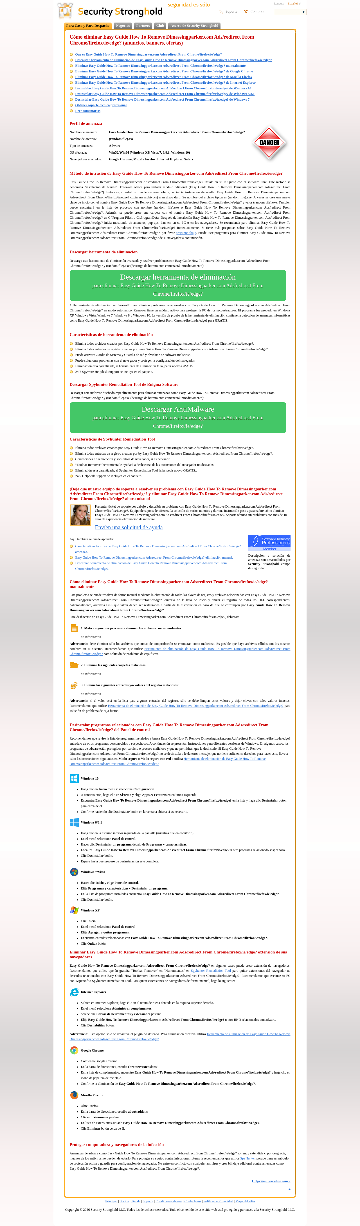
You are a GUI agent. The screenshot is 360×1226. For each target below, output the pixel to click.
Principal (111, 1201)
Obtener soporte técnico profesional (101, 105)
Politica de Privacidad (218, 1201)
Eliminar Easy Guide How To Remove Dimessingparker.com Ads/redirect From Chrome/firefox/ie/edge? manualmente (160, 66)
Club (160, 25)
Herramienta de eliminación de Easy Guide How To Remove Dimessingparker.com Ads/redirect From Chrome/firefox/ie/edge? (196, 706)
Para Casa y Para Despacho (88, 25)
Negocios (123, 25)
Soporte (148, 1201)
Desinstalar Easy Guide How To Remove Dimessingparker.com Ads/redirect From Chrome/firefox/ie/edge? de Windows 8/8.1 (165, 94)
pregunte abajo (186, 233)
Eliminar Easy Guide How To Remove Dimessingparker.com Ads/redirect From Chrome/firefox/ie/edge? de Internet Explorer (165, 83)
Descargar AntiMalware (178, 417)
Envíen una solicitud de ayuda (129, 527)
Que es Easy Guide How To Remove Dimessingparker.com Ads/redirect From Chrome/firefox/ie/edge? (148, 54)
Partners (143, 25)
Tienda (135, 1201)
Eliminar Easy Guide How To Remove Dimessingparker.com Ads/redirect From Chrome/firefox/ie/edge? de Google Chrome (164, 71)
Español (294, 3)
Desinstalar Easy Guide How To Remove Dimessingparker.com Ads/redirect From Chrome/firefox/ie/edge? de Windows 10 (163, 88)
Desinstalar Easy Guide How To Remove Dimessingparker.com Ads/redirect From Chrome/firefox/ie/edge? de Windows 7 (162, 99)
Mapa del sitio (245, 1201)
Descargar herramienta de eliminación (178, 285)
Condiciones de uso (169, 1201)
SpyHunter (247, 1158)
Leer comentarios (87, 111)
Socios (124, 1201)
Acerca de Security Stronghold (194, 25)
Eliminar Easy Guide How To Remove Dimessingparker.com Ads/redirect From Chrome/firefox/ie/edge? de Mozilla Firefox (164, 77)
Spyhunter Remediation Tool (211, 971)
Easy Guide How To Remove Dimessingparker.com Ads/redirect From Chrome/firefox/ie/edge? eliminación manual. (154, 557)
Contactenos (192, 1201)
